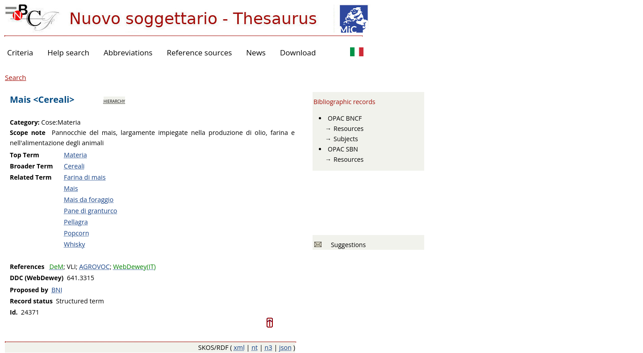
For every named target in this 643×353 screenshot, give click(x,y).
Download (298, 52)
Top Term (24, 155)
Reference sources (199, 52)
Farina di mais (84, 177)
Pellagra (76, 222)
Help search (68, 52)
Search (15, 77)
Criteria (20, 52)
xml (239, 347)
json (285, 347)
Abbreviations (128, 52)
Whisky (74, 244)
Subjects (346, 138)
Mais (71, 188)
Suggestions (347, 244)
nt (254, 347)
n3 (268, 347)
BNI (56, 290)
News (256, 52)
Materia (75, 155)
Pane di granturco (90, 210)
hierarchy (114, 101)
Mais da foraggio (88, 199)
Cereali (74, 166)
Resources (348, 128)
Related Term (31, 177)
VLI (71, 266)
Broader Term (31, 166)
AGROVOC (94, 266)
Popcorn (76, 233)
